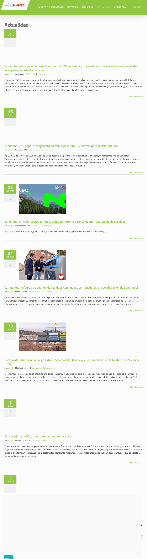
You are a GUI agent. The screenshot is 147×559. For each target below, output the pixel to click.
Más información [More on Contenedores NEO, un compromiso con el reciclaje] (136, 462)
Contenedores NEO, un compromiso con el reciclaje (37, 436)
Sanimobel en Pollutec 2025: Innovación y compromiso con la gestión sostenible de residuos (65, 221)
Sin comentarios (43, 74)
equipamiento (34, 291)
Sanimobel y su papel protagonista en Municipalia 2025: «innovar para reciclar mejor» (61, 145)
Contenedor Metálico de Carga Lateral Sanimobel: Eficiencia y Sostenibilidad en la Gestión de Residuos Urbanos (71, 361)
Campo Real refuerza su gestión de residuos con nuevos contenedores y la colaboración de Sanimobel (71, 287)
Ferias (33, 74)
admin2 (10, 74)
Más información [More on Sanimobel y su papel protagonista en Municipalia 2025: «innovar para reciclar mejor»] (136, 172)
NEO (32, 440)
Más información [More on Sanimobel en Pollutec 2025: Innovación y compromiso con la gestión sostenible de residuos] (136, 238)
